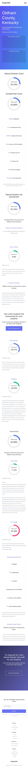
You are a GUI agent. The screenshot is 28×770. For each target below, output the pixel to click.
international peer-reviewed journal (10, 507)
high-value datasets (21, 640)
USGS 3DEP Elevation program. (18, 297)
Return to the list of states (9, 32)
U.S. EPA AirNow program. (7, 549)
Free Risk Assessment (14, 328)
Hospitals (23, 612)
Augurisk (16, 185)
